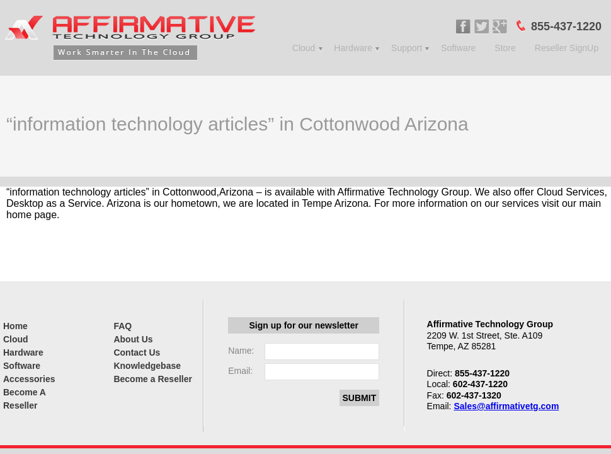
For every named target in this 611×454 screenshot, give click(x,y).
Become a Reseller (152, 379)
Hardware (353, 48)
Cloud (304, 48)
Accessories (29, 379)
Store (504, 48)
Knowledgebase (147, 366)
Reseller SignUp (566, 48)
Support (406, 48)
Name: (241, 351)
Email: (240, 371)
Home (15, 326)
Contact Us (136, 352)
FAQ (122, 326)
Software (458, 48)
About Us (132, 339)
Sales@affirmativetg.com (506, 406)
